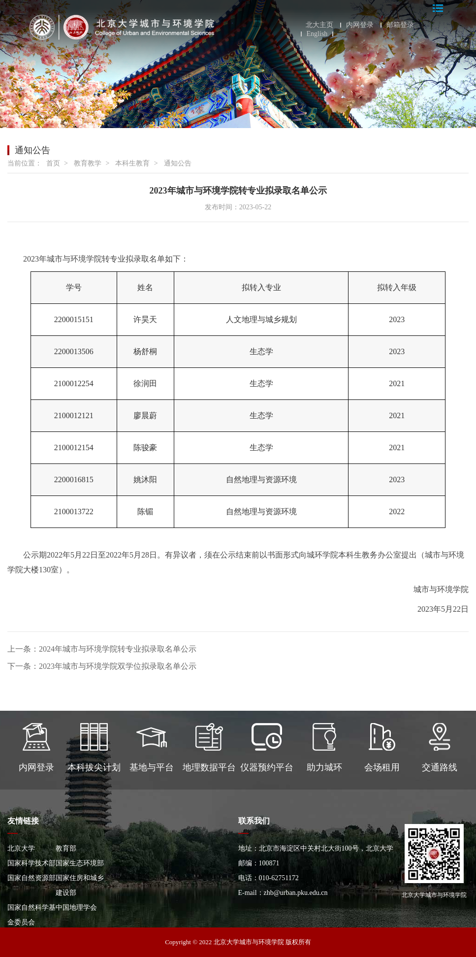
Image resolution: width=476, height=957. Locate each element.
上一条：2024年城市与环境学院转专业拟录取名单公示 (101, 649)
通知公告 (177, 163)
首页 (53, 163)
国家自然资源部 (31, 878)
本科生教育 (132, 163)
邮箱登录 (400, 25)
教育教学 (87, 163)
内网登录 (360, 25)
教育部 (66, 848)
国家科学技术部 (31, 863)
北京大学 (21, 848)
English (317, 34)
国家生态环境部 (80, 863)
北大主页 (319, 25)
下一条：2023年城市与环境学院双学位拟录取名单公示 (101, 666)
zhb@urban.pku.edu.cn (296, 892)
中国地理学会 (76, 907)
